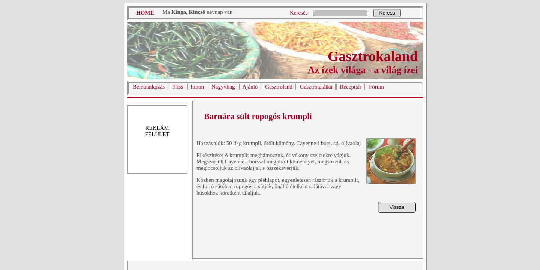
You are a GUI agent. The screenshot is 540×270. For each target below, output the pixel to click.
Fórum (376, 87)
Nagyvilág (223, 87)
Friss (177, 87)
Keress (386, 13)
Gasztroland (278, 87)
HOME (145, 13)
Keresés (299, 13)
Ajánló (250, 87)
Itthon (197, 87)
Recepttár (350, 87)
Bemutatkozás (149, 87)
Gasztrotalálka (316, 87)
